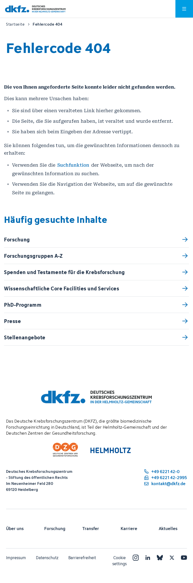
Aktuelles (168, 528)
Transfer (90, 528)
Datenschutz (47, 558)
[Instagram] (136, 558)
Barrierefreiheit (82, 558)
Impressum (16, 558)
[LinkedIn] (148, 558)
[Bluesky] (160, 558)
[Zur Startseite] (35, 9)
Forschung (54, 528)
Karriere (129, 528)
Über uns (15, 528)
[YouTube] (184, 558)
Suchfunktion (73, 165)
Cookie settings (119, 561)
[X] (172, 558)
